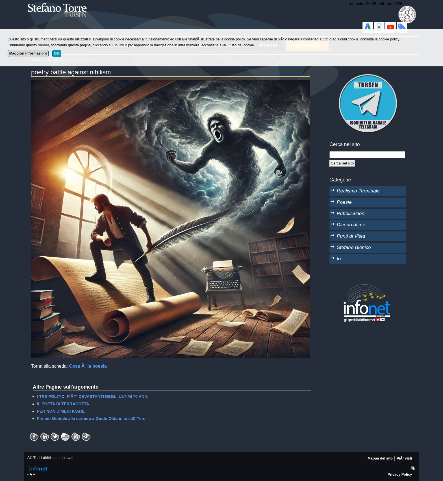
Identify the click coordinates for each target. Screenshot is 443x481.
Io (339, 258)
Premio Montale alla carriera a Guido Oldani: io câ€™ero (91, 418)
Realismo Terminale (358, 191)
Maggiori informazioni (28, 53)
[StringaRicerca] (367, 154)
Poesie (344, 202)
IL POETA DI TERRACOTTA (63, 404)
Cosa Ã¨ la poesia (88, 366)
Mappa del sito (380, 458)
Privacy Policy (400, 474)
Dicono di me (351, 224)
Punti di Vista (351, 236)
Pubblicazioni (351, 213)
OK (56, 53)
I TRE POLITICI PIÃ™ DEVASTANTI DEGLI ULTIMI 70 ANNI (92, 396)
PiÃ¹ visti (404, 458)
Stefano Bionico (354, 247)
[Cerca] (342, 163)
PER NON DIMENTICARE (61, 411)
